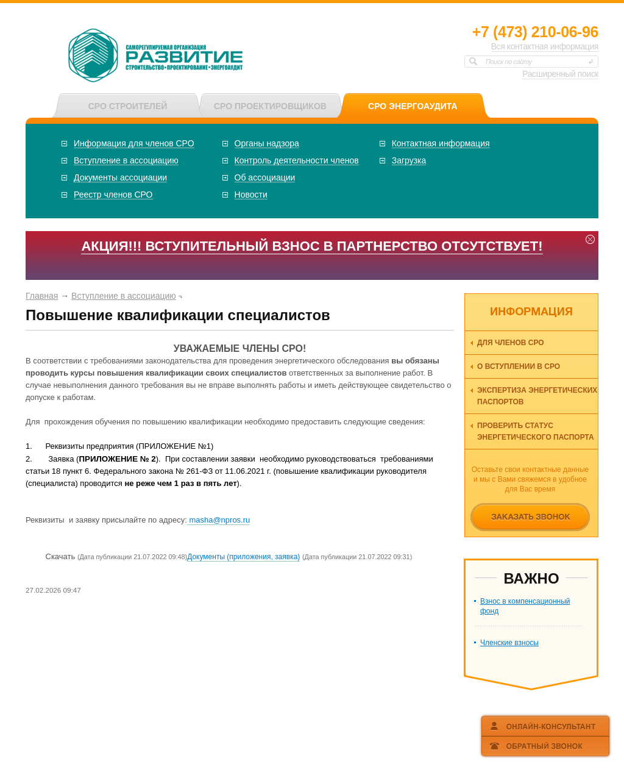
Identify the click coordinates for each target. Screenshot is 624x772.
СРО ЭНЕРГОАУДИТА (412, 106)
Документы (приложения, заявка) (243, 556)
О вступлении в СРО (518, 366)
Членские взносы (509, 642)
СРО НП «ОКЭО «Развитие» (156, 57)
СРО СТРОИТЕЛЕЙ (128, 106)
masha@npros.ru (218, 519)
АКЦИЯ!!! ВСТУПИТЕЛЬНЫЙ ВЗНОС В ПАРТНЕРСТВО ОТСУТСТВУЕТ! (311, 246)
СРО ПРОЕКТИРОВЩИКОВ (270, 106)
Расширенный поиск (560, 74)
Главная (42, 296)
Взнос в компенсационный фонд (525, 606)
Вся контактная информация (544, 46)
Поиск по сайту (509, 61)
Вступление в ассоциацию (123, 296)
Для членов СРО (510, 342)
